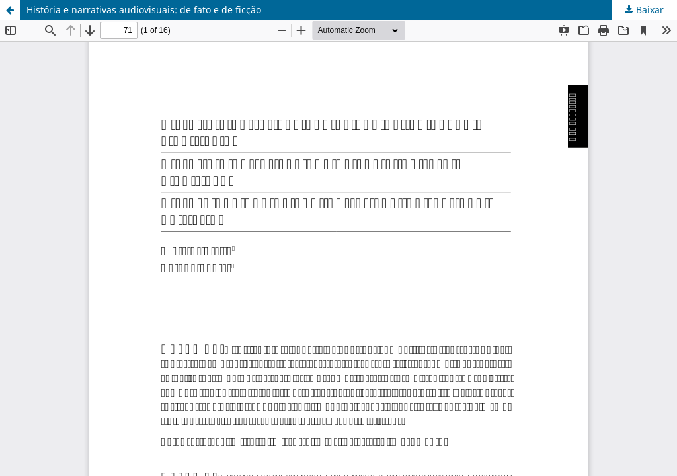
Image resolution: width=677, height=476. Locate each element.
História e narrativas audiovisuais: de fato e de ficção (143, 9)
